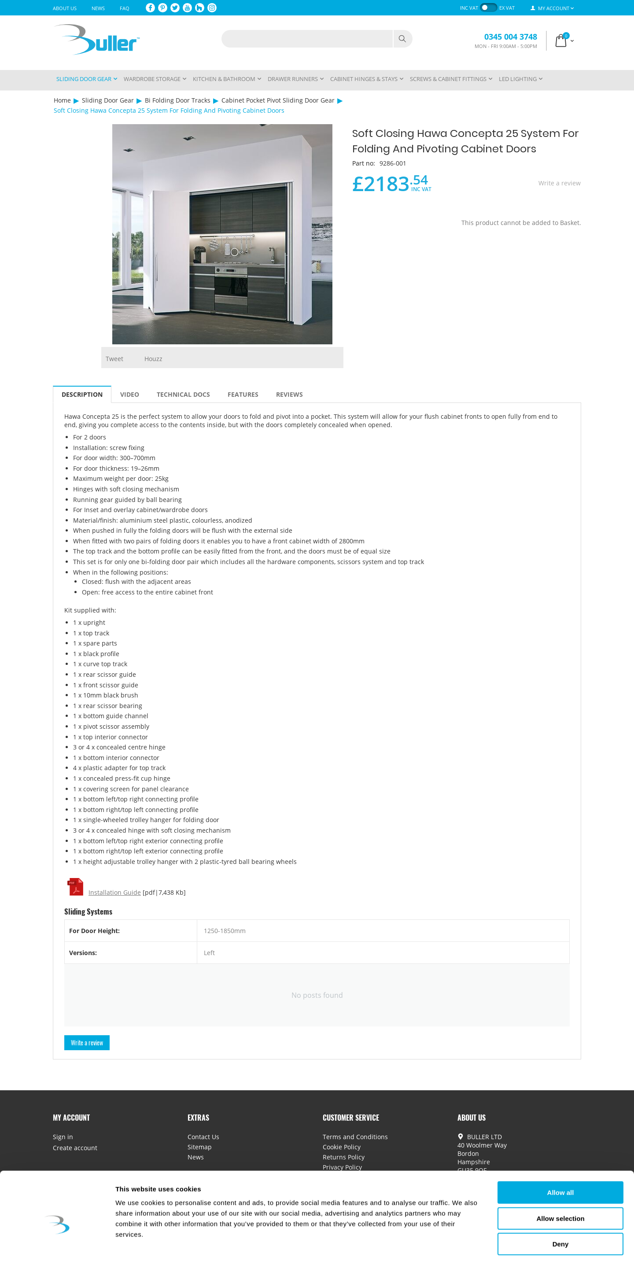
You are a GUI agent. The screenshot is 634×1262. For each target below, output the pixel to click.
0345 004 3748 (510, 37)
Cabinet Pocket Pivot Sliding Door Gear (278, 100)
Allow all (560, 1154)
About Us (65, 8)
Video (129, 394)
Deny (561, 1206)
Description (82, 394)
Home (62, 100)
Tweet (114, 358)
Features (243, 394)
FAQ (124, 8)
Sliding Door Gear (108, 100)
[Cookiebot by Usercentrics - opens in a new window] (57, 1244)
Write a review (559, 183)
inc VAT (469, 7)
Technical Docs (183, 394)
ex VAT (507, 7)
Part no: (363, 163)
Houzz (153, 358)
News (98, 8)
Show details (462, 1244)
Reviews (289, 394)
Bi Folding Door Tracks (177, 100)
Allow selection (560, 1180)
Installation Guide (114, 892)
